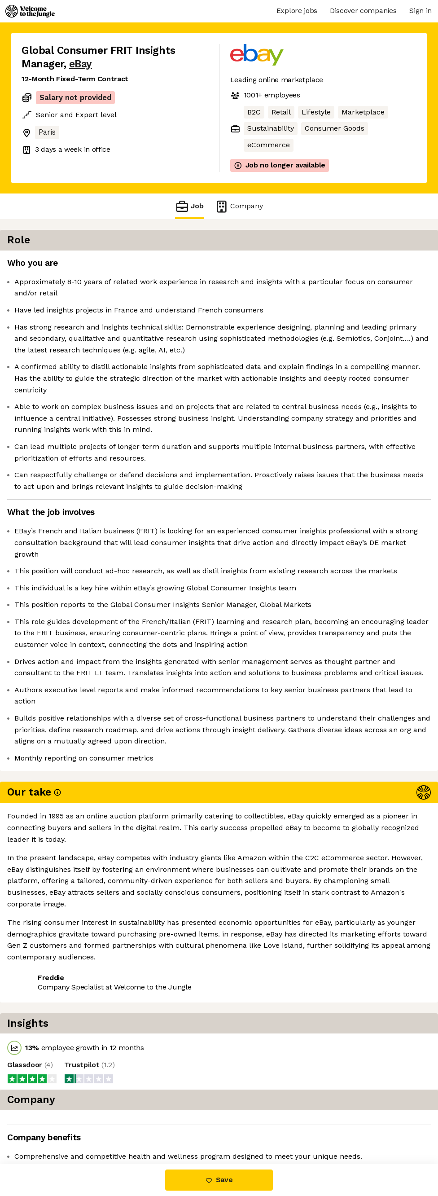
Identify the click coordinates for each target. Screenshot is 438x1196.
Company (239, 206)
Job (189, 206)
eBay (80, 64)
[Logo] (30, 11)
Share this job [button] (46, 1126)
